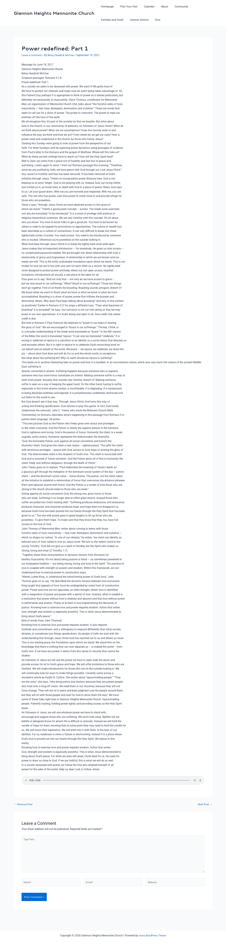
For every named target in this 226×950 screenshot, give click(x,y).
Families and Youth (111, 19)
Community (175, 6)
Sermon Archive (137, 19)
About (159, 6)
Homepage (106, 6)
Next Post (205, 804)
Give (154, 19)
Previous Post (23, 804)
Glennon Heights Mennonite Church (54, 13)
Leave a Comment (32, 55)
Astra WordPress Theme (153, 935)
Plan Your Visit (126, 6)
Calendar (146, 6)
